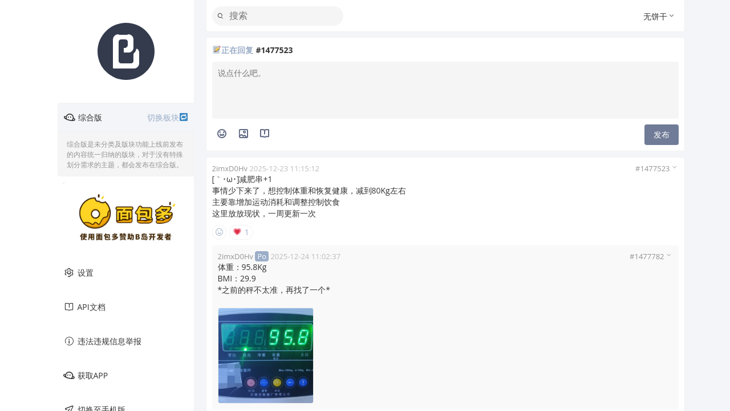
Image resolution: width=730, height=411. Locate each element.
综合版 (126, 117)
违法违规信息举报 (102, 341)
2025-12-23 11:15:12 (284, 168)
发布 (662, 134)
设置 (78, 273)
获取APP (85, 375)
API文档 (84, 307)
